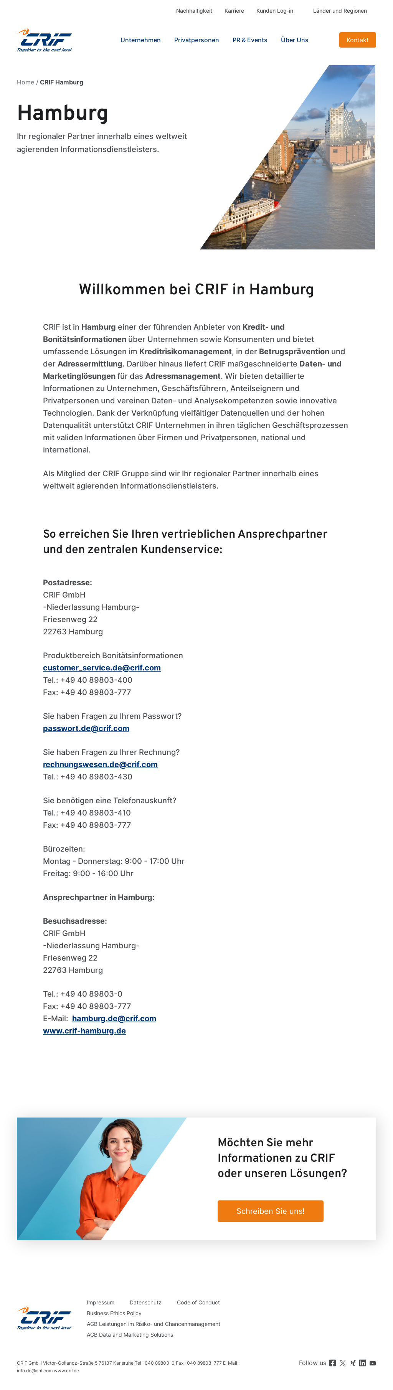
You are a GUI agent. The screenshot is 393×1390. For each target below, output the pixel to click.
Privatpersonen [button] (196, 40)
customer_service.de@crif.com (102, 667)
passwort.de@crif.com (86, 728)
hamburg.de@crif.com (114, 1018)
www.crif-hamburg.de (84, 1030)
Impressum (100, 1302)
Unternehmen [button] (141, 40)
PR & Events (250, 40)
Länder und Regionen (340, 10)
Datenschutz (146, 1302)
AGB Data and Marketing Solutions (130, 1334)
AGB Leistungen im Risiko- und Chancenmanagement (153, 1324)
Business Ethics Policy (114, 1313)
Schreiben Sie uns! (270, 1211)
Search (326, 40)
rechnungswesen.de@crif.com (100, 764)
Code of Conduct (198, 1302)
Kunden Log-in (274, 10)
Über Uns (295, 40)
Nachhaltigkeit (194, 10)
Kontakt (358, 40)
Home (25, 82)
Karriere (234, 10)
